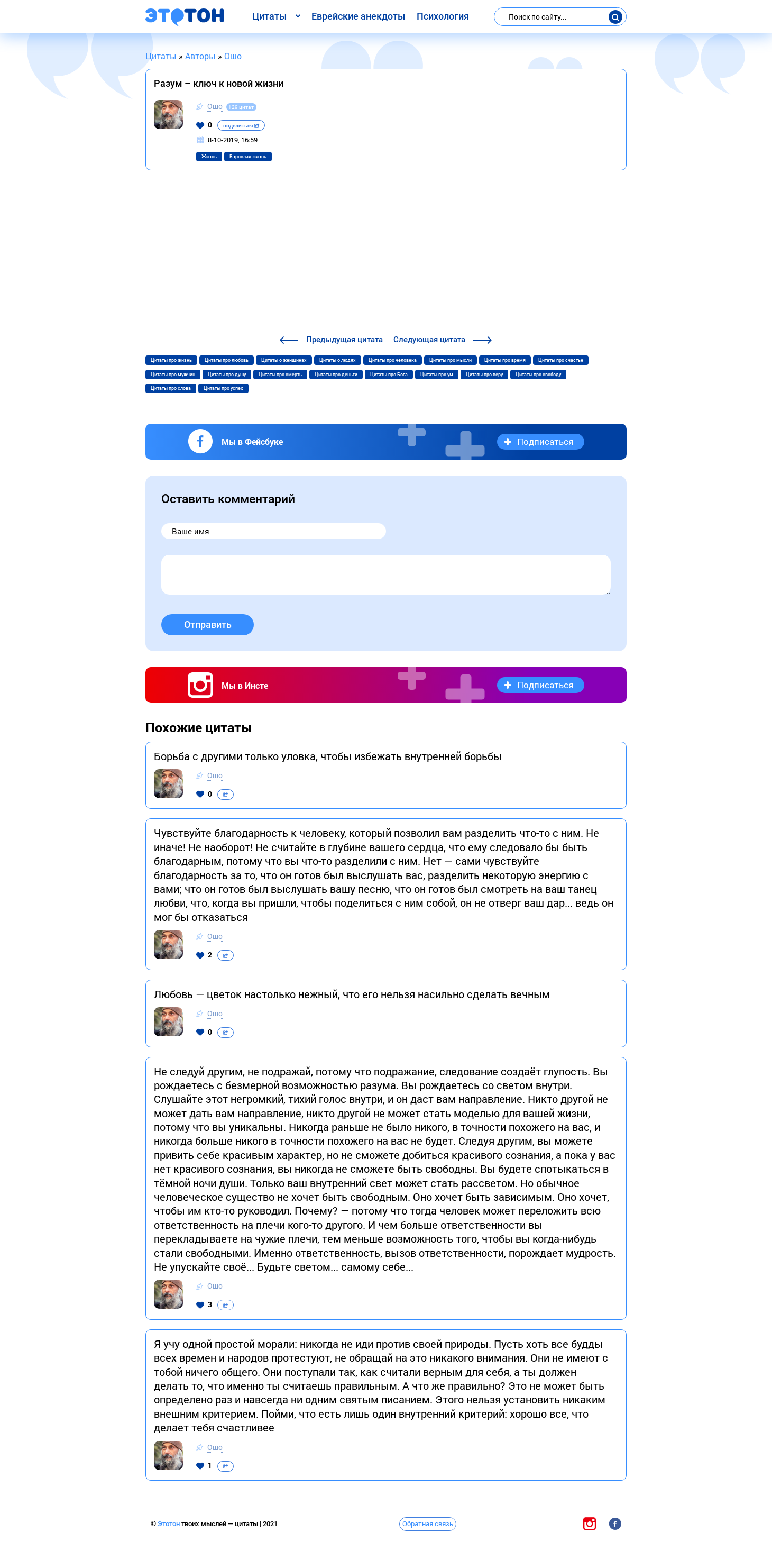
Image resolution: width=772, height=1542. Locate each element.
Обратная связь (427, 1523)
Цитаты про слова (171, 388)
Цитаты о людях (337, 360)
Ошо (215, 106)
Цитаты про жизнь (171, 360)
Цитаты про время (505, 360)
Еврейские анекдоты (358, 16)
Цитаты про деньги (336, 374)
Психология (443, 16)
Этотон (169, 1524)
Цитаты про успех (223, 388)
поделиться (241, 126)
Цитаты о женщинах (284, 360)
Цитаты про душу (227, 374)
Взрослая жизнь (247, 156)
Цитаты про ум (436, 374)
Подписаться (545, 441)
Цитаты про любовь (227, 360)
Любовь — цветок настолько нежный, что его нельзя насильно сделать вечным (352, 994)
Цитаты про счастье (560, 360)
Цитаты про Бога (389, 374)
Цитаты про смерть (280, 374)
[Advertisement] (386, 254)
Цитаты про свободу (538, 374)
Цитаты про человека (393, 360)
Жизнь (209, 156)
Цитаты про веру (484, 374)
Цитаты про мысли (450, 360)
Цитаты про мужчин (173, 374)
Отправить (208, 624)
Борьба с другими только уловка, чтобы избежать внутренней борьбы (328, 756)
